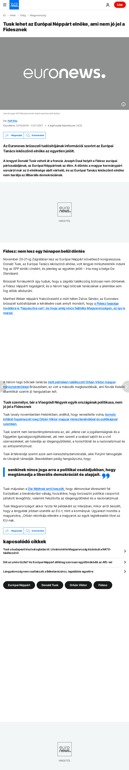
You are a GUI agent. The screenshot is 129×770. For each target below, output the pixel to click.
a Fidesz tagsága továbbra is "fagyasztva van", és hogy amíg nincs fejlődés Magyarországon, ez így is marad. (64, 308)
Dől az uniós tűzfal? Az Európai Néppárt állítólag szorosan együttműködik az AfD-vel (57, 562)
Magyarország (38, 15)
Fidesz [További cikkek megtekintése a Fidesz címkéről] (102, 585)
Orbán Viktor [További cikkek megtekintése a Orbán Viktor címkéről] (78, 585)
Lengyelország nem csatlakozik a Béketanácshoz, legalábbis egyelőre (48, 571)
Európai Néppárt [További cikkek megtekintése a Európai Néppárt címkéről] (19, 585)
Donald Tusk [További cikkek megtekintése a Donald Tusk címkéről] (50, 585)
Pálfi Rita (13, 120)
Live (120, 4)
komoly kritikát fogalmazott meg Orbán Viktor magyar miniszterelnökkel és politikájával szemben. (60, 419)
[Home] (4, 15)
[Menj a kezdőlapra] (14, 4)
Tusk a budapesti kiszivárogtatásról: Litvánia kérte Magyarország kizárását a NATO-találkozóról (57, 551)
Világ (23, 15)
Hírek (13, 15)
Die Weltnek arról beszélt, (46, 489)
